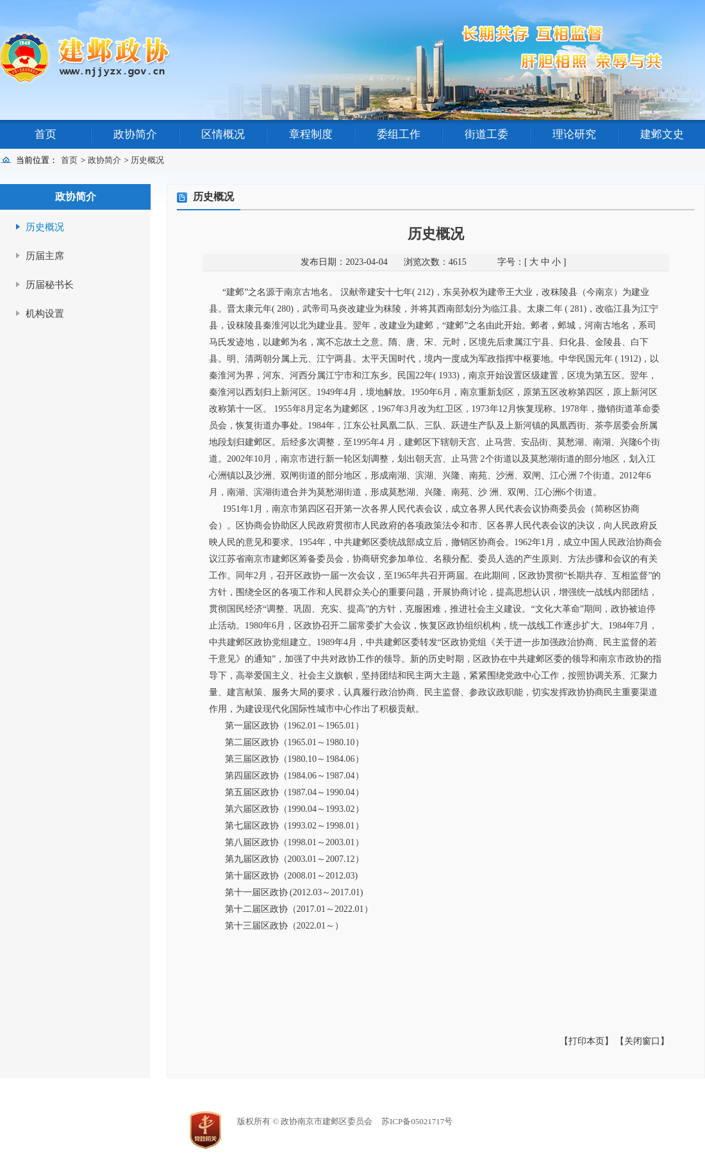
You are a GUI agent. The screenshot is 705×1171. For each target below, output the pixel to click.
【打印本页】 (586, 1041)
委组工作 (398, 134)
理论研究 (574, 134)
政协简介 (135, 134)
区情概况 (223, 134)
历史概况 (147, 160)
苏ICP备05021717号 (416, 1121)
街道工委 (486, 134)
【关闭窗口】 (642, 1041)
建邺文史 (662, 134)
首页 (45, 134)
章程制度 (311, 134)
